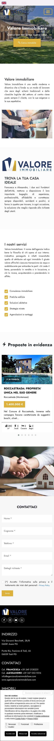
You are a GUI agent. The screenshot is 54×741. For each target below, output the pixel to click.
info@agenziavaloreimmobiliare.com (19, 676)
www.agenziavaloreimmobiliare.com (19, 679)
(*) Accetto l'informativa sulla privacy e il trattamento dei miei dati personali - (28, 583)
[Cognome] (27, 531)
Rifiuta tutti (23, 734)
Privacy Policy (44, 585)
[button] (18, 435)
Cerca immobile (27, 42)
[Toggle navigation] (48, 12)
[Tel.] (27, 543)
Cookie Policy (20, 719)
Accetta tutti (10, 734)
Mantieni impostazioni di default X (37, 693)
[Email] (27, 556)
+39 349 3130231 (29, 669)
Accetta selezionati (38, 734)
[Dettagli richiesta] (27, 570)
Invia (7, 593)
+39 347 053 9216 (32, 673)
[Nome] (27, 518)
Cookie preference (42, 716)
